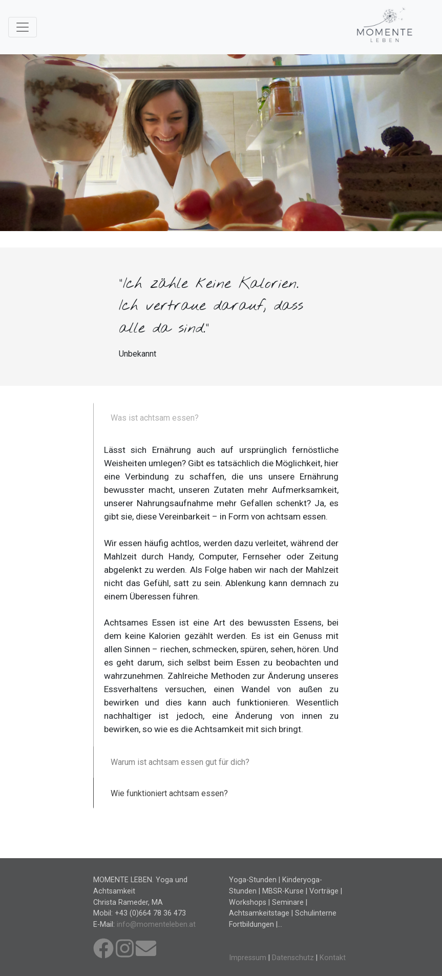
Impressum (247, 957)
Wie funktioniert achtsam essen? (169, 793)
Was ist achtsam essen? (155, 418)
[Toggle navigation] (22, 27)
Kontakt (333, 957)
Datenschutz (293, 957)
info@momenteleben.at (156, 924)
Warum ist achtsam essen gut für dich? (180, 762)
